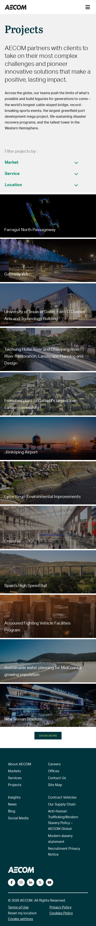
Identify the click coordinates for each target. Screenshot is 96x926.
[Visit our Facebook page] (11, 882)
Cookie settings (20, 918)
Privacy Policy (60, 907)
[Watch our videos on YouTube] (49, 882)
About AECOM (19, 764)
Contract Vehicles (62, 797)
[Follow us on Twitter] (40, 882)
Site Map (55, 784)
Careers (54, 764)
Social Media (18, 818)
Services (15, 777)
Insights (14, 797)
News (12, 804)
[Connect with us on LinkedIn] (30, 882)
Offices (53, 771)
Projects (14, 784)
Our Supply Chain (62, 804)
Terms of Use (18, 907)
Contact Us (57, 777)
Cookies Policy (61, 913)
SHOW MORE (48, 735)
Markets (14, 771)
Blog (11, 811)
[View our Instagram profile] (21, 882)
